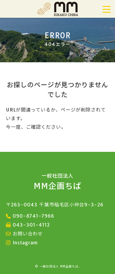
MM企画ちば (57, 182)
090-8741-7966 (33, 216)
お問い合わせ (28, 234)
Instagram (25, 243)
